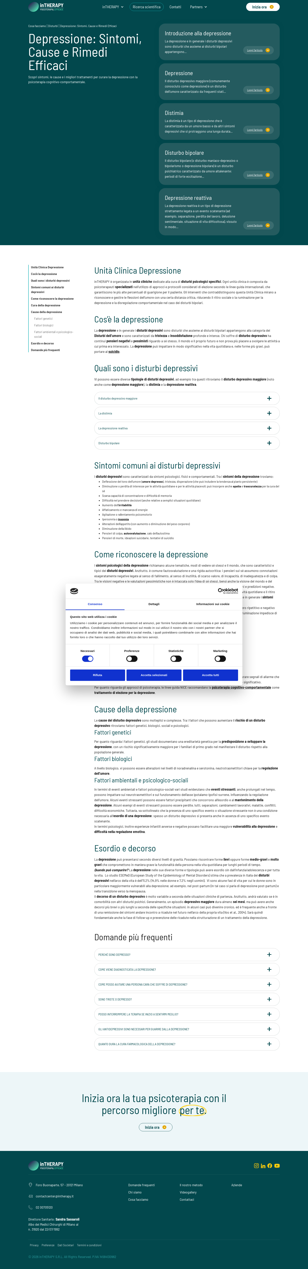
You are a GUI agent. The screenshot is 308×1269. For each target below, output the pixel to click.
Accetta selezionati (154, 675)
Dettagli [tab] (154, 604)
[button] (113, 7)
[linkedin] (263, 1165)
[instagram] (256, 1165)
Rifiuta (97, 675)
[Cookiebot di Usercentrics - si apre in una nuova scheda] (221, 591)
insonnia (123, 519)
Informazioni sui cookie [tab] (213, 604)
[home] (45, 7)
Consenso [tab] (95, 604)
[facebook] (269, 1165)
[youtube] (277, 1165)
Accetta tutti (210, 675)
